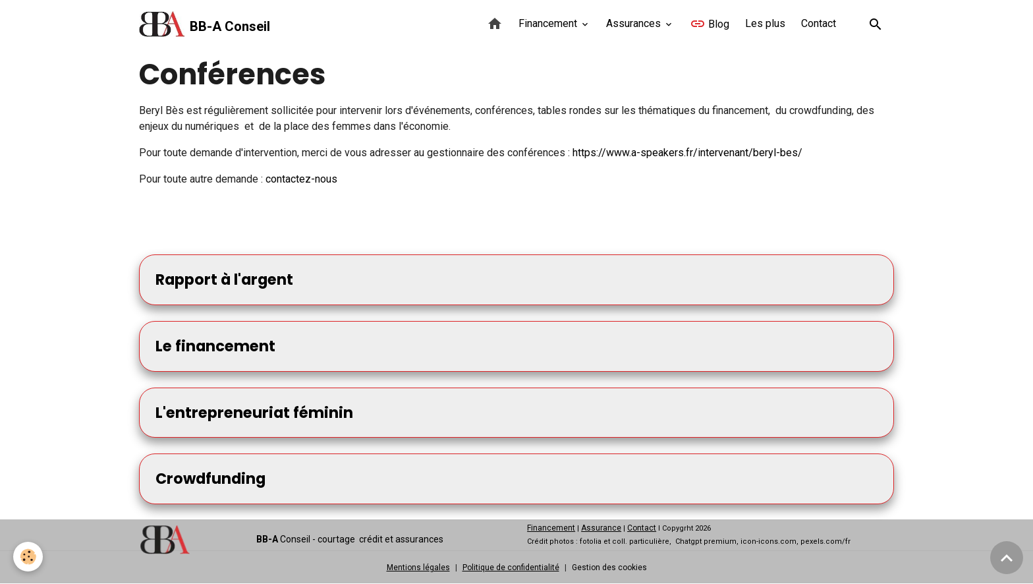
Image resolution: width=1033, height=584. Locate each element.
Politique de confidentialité (510, 567)
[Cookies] (28, 556)
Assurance (601, 528)
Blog (709, 24)
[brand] (204, 24)
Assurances (634, 23)
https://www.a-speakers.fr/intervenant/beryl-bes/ (687, 152)
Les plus (765, 23)
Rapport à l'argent (224, 280)
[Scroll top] (1006, 557)
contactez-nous (301, 179)
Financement (549, 23)
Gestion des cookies (609, 567)
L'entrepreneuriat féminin (254, 413)
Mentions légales (418, 567)
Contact (818, 23)
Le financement (215, 346)
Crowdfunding (210, 479)
